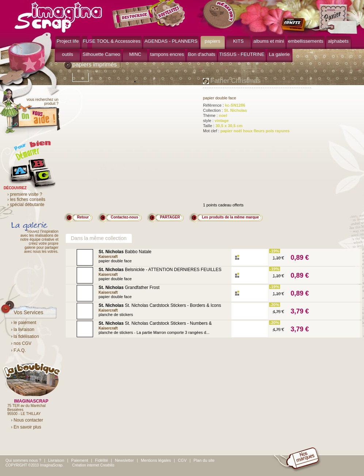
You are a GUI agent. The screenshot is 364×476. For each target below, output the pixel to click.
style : (216, 120)
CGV (182, 460)
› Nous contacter (27, 420)
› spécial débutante (25, 204)
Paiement (79, 460)
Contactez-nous (124, 217)
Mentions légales (156, 460)
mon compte (294, 24)
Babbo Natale (125, 251)
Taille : (222, 125)
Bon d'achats (201, 54)
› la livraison (22, 329)
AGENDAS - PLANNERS (171, 41)
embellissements (305, 41)
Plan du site (204, 460)
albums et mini (268, 41)
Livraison (56, 460)
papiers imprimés (94, 64)
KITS (238, 41)
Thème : (215, 115)
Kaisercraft (108, 257)
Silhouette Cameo (101, 54)
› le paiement (23, 322)
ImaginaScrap (58, 16)
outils (67, 54)
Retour (83, 217)
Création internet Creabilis (93, 465)
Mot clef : (246, 131)
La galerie (279, 54)
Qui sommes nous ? (23, 460)
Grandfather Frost (129, 287)
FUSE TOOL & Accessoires (112, 41)
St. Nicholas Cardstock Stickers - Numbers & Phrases (155, 326)
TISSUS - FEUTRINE (242, 54)
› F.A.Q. (18, 350)
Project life (68, 41)
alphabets (338, 41)
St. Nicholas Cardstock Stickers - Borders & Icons (160, 305)
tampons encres (167, 54)
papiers (213, 41)
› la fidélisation (25, 336)
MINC (135, 54)
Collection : (225, 110)
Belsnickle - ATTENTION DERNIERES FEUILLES (160, 269)
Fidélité (101, 460)
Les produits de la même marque (230, 217)
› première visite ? (24, 194)
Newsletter (124, 460)
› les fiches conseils (26, 199)
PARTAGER (170, 217)
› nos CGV (21, 343)
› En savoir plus (26, 427)
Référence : (224, 105)
